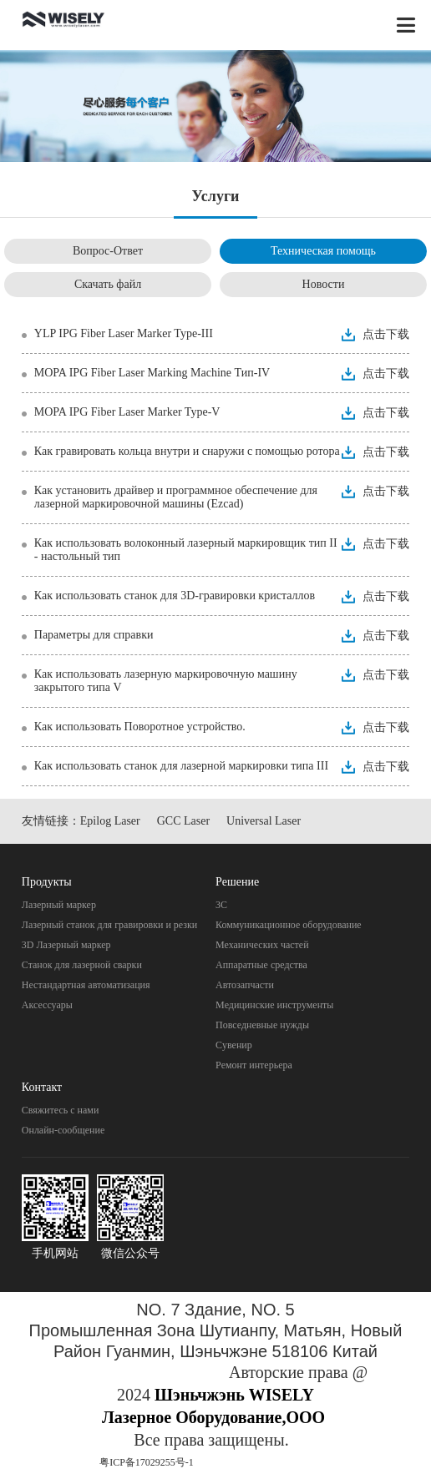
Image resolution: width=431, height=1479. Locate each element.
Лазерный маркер (59, 905)
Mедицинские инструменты (274, 1005)
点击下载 (386, 334)
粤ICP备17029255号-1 (146, 1462)
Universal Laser (263, 821)
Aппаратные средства (261, 965)
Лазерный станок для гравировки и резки (110, 925)
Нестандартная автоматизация (86, 985)
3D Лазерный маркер (66, 945)
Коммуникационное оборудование (289, 925)
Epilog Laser (110, 821)
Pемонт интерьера (254, 1065)
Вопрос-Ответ (108, 251)
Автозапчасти (245, 985)
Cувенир (234, 1045)
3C (221, 905)
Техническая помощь (323, 251)
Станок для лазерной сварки (82, 965)
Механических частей (262, 945)
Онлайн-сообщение (63, 1130)
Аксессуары (47, 1005)
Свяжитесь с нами (60, 1110)
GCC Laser (183, 821)
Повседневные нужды (262, 1025)
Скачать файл (107, 284)
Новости (323, 284)
